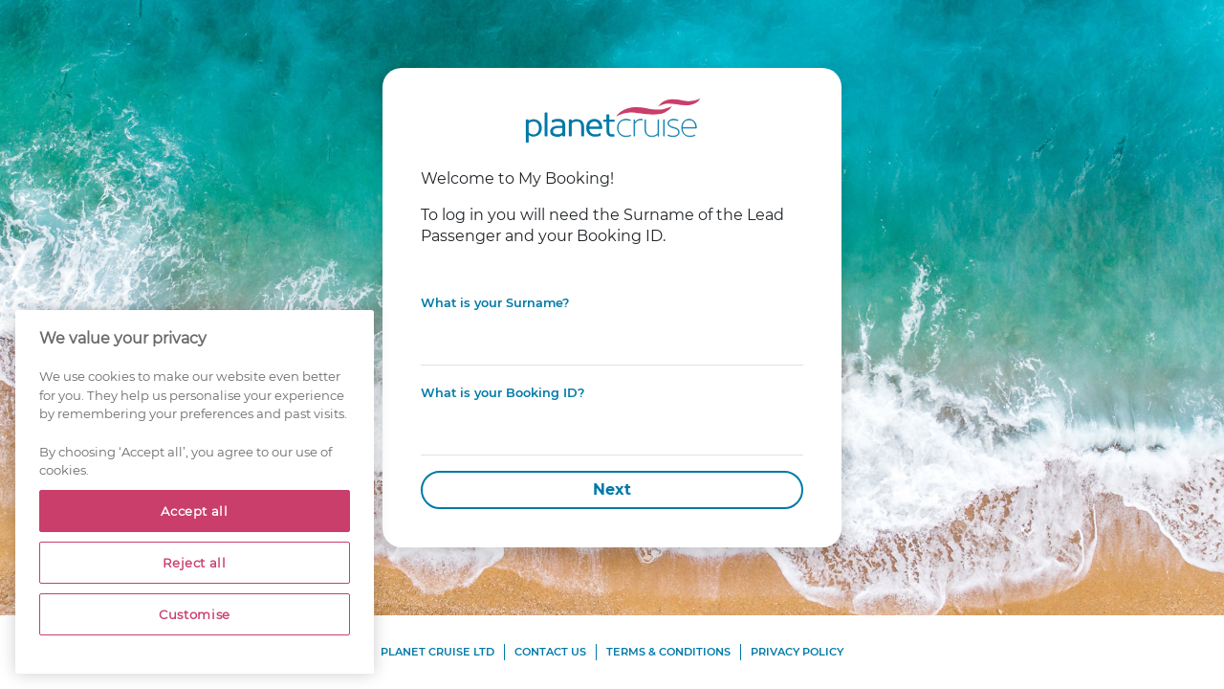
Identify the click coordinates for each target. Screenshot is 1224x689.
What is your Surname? (495, 303)
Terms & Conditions (668, 651)
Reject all (195, 562)
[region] (194, 492)
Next (612, 489)
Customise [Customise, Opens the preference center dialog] (194, 614)
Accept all (195, 511)
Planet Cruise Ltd (437, 651)
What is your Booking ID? (502, 393)
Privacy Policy (797, 651)
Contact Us (550, 651)
